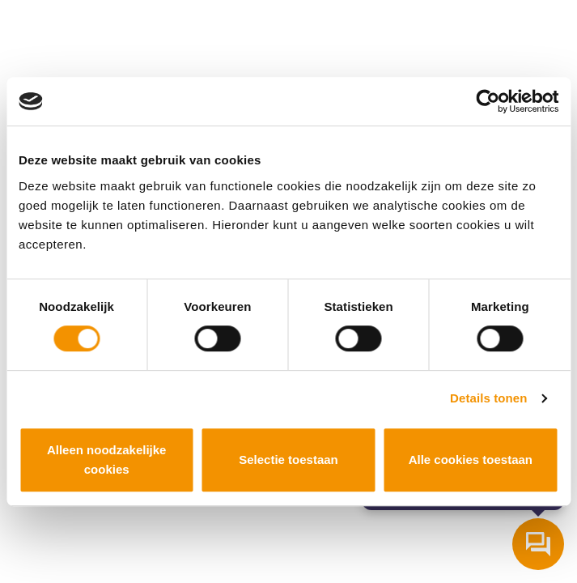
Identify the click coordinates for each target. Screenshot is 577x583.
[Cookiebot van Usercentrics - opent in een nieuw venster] (487, 101)
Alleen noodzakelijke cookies (107, 459)
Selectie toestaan (288, 459)
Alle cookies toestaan (470, 459)
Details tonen (488, 398)
